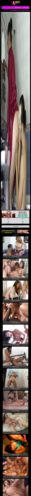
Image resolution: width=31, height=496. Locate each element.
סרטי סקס (25, 7)
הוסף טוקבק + (15, 226)
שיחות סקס (18, 7)
